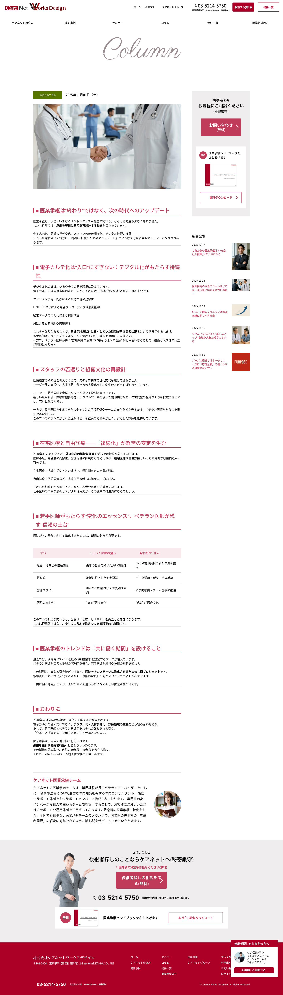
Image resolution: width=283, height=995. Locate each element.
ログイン (226, 972)
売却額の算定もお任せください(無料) (143, 867)
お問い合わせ (228, 966)
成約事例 (135, 966)
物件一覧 (167, 966)
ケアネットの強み (140, 960)
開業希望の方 (169, 972)
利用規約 (226, 960)
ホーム (7, 34)
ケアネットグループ (199, 960)
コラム (18, 34)
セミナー (167, 955)
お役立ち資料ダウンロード (195, 916)
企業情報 (193, 955)
